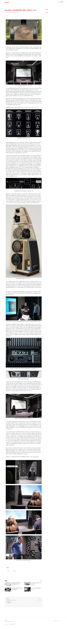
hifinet (7, 2)
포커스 (6, 12)
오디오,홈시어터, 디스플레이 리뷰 (11, 600)
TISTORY (6, 620)
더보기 (41, 580)
